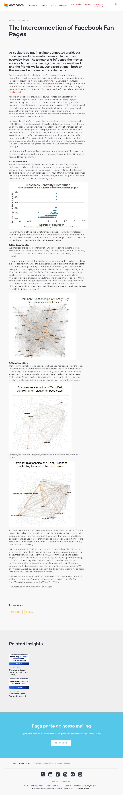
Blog (11, 20)
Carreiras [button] (63, 5)
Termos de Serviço (54, 786)
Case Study (14, 667)
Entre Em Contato (83, 788)
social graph (16, 92)
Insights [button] (44, 5)
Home (13, 763)
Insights (22, 763)
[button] (76, 5)
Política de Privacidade (33, 786)
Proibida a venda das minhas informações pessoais (52, 788)
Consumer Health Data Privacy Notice (80, 786)
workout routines (54, 83)
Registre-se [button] (61, 743)
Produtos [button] (33, 5)
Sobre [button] (53, 5)
